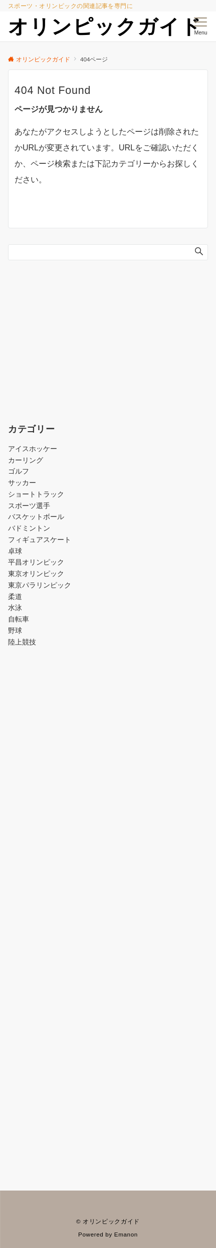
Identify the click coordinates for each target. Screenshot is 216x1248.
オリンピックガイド (105, 26)
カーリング (25, 460)
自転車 (18, 619)
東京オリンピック (36, 574)
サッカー (22, 483)
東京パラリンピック (39, 585)
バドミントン (29, 528)
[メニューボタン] (200, 26)
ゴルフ (18, 471)
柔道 (15, 597)
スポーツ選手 (29, 506)
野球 (15, 630)
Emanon (126, 1234)
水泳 (15, 608)
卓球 (15, 551)
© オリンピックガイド (108, 1221)
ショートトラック (36, 494)
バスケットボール (36, 517)
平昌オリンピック (36, 562)
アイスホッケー (32, 449)
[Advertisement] (108, 790)
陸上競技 (22, 642)
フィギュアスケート (39, 540)
